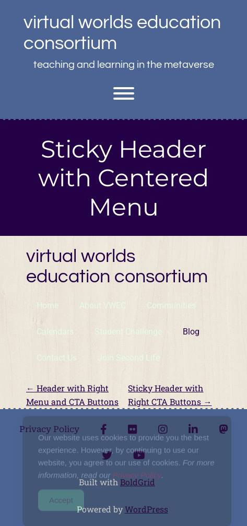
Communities (171, 305)
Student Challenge (128, 332)
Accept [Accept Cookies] (61, 505)
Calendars (55, 332)
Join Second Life (129, 358)
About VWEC (102, 305)
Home (47, 305)
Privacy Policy (137, 480)
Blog (191, 332)
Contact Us (57, 358)
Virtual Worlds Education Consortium (122, 33)
